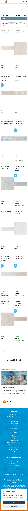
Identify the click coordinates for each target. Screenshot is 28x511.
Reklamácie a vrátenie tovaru (14, 442)
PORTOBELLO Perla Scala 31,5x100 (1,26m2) (6, 258)
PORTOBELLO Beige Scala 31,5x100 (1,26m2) (6, 78)
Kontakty (14, 451)
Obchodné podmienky (14, 449)
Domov (14, 436)
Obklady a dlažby (8, 5)
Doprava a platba (14, 440)
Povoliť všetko (14, 502)
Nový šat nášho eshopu (8, 387)
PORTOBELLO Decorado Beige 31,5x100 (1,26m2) (20, 78)
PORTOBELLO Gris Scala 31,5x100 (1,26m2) (19, 168)
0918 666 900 (15, 414)
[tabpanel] (14, 388)
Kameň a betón (15, 5)
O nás (14, 438)
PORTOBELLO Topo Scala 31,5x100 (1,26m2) (19, 303)
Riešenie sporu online (14, 447)
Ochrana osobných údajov (14, 445)
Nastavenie (14, 506)
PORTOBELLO (22, 5)
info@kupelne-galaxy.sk (15, 417)
